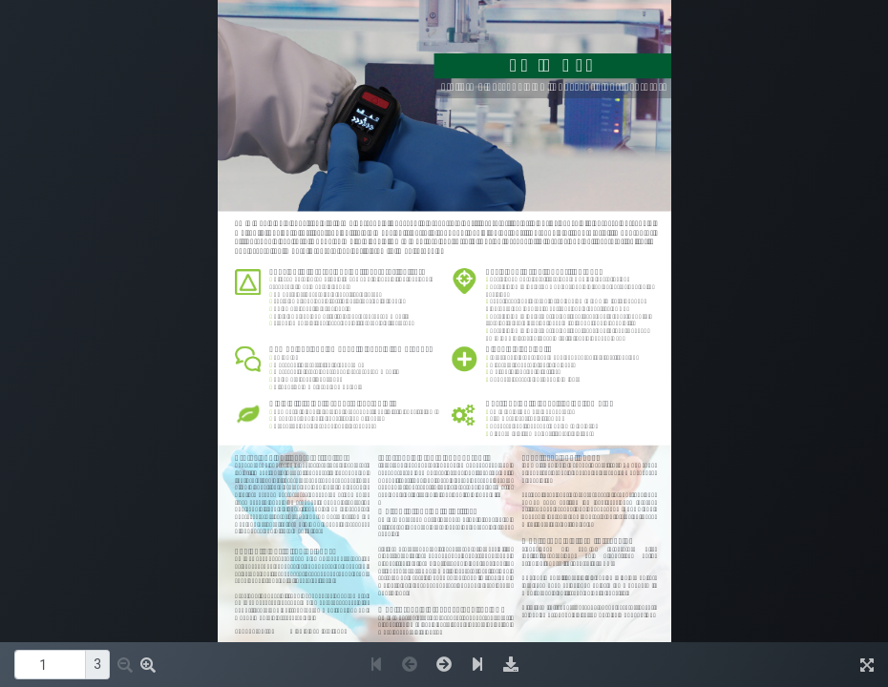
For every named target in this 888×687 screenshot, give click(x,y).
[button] (125, 665)
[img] (510, 665)
